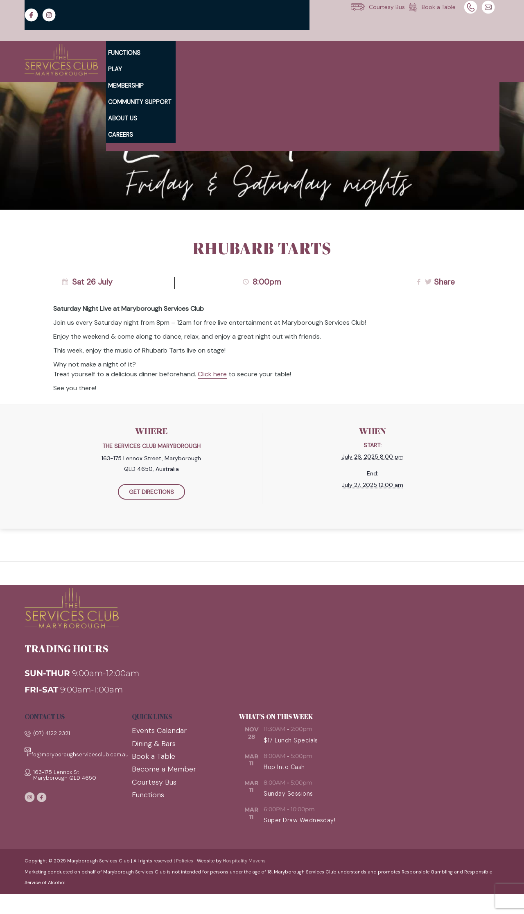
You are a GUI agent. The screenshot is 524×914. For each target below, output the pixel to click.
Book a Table (153, 756)
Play (115, 69)
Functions (124, 53)
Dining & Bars (154, 744)
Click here (212, 374)
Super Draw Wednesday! (299, 820)
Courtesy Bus (154, 782)
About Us (122, 118)
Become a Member (164, 769)
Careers (120, 134)
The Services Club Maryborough (151, 446)
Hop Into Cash (284, 767)
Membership (126, 85)
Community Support (140, 102)
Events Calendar (159, 730)
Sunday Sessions (288, 793)
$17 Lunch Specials (291, 740)
